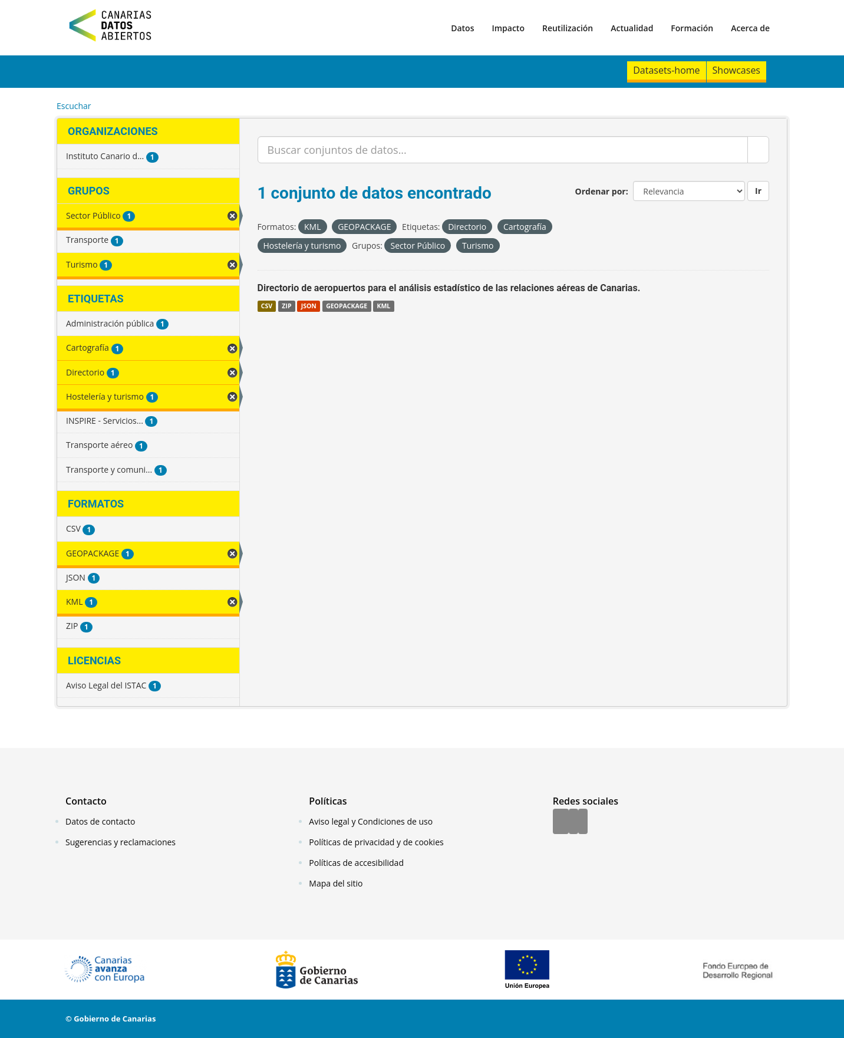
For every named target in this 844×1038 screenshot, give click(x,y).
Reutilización (567, 28)
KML (383, 306)
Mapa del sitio (335, 883)
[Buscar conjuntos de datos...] (503, 149)
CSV (266, 306)
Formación (692, 28)
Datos (462, 28)
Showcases (736, 70)
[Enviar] (758, 149)
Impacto (508, 28)
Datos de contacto (100, 821)
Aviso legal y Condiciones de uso (371, 821)
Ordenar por (600, 191)
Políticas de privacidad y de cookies (376, 842)
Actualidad (632, 28)
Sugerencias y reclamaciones (120, 842)
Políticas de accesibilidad (356, 862)
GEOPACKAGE (346, 306)
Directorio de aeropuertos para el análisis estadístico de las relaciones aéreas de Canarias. (449, 288)
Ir (758, 190)
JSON (308, 306)
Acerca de (750, 28)
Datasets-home (666, 70)
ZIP (286, 306)
